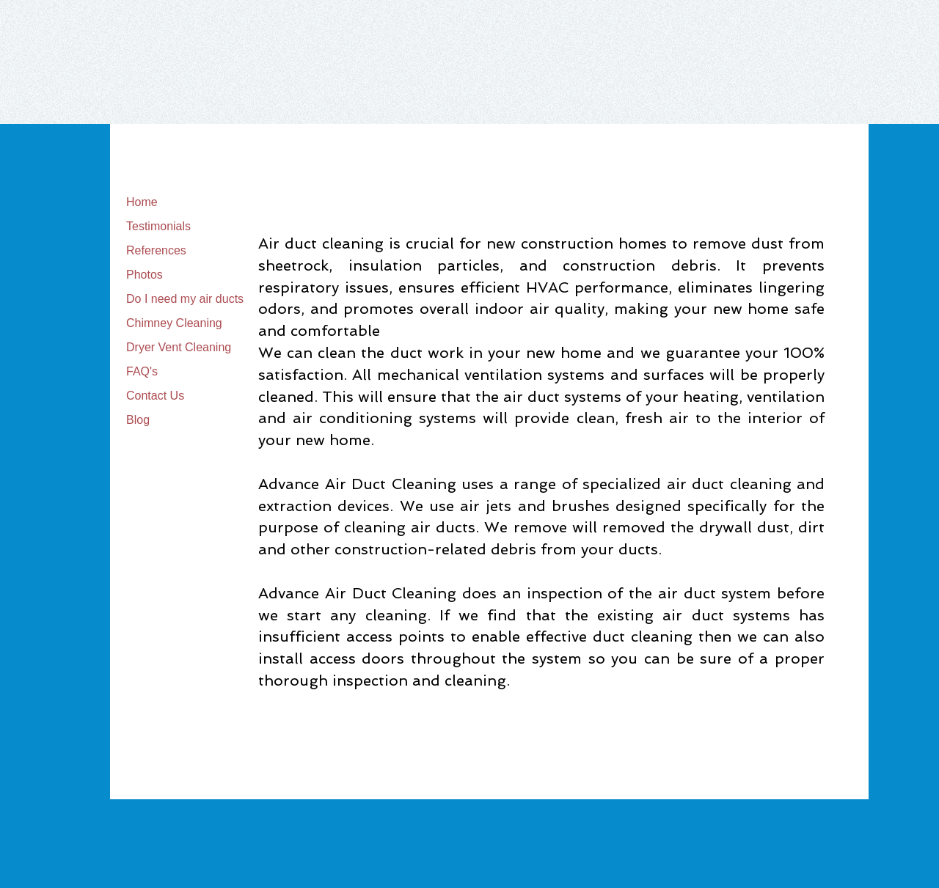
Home (142, 202)
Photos (144, 274)
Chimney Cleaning (174, 323)
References (156, 250)
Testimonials (158, 226)
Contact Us (155, 395)
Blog (138, 420)
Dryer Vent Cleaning (178, 347)
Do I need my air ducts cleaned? (210, 299)
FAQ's (142, 371)
